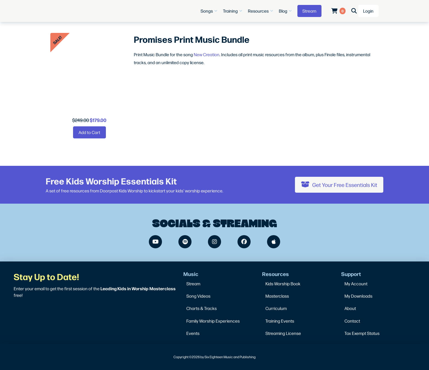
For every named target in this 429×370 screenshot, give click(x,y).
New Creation (206, 54)
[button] (210, 11)
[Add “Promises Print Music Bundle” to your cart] (89, 132)
